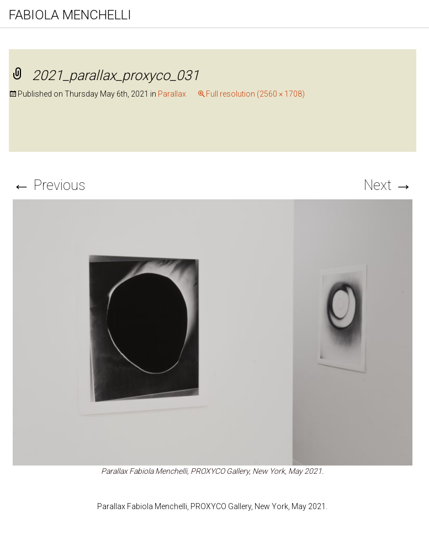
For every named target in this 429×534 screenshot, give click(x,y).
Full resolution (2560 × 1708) (255, 93)
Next (388, 185)
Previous (49, 185)
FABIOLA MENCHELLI (70, 15)
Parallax (172, 93)
